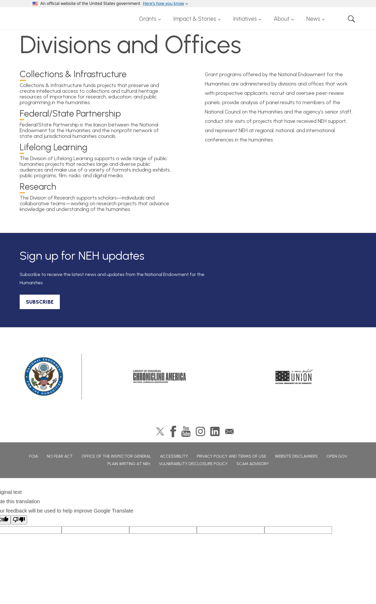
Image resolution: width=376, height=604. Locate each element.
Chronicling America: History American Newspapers (159, 376)
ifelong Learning (54, 148)
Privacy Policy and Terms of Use (231, 456)
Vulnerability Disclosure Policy (193, 463)
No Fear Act (60, 456)
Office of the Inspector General (116, 456)
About (282, 18)
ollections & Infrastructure (73, 75)
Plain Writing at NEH (128, 463)
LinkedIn (215, 431)
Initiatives (245, 18)
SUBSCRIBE (40, 302)
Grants (147, 18)
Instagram (200, 431)
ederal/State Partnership (70, 114)
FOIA (33, 456)
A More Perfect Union (294, 376)
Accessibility (174, 456)
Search (351, 19)
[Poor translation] (19, 519)
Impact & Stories (194, 18)
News (313, 18)
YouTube (186, 431)
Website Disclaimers (296, 456)
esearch (38, 187)
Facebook (173, 431)
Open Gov (337, 456)
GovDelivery (229, 431)
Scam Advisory (252, 463)
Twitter (160, 431)
